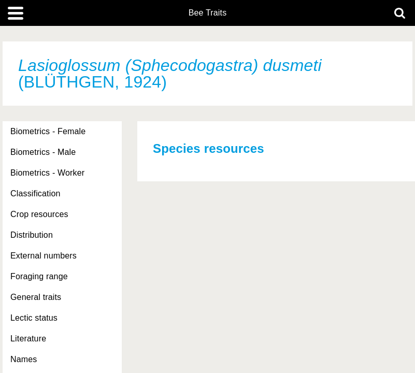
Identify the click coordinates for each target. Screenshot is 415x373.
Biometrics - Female (47, 131)
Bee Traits (208, 13)
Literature (28, 338)
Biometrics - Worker (47, 172)
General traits (35, 297)
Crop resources (39, 214)
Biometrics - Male (43, 152)
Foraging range (39, 276)
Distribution (31, 235)
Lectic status (34, 317)
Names (23, 359)
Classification (35, 193)
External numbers (43, 255)
